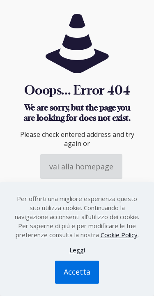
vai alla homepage (81, 166)
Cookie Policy (119, 235)
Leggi (77, 250)
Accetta (77, 272)
